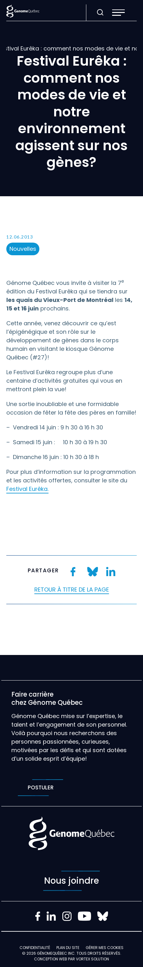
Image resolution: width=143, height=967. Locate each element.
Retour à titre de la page (71, 589)
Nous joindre (71, 881)
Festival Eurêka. (27, 489)
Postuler (40, 787)
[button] (118, 12)
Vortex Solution (92, 959)
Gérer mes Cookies (104, 947)
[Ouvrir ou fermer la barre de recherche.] (100, 12)
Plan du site (67, 947)
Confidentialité (35, 947)
